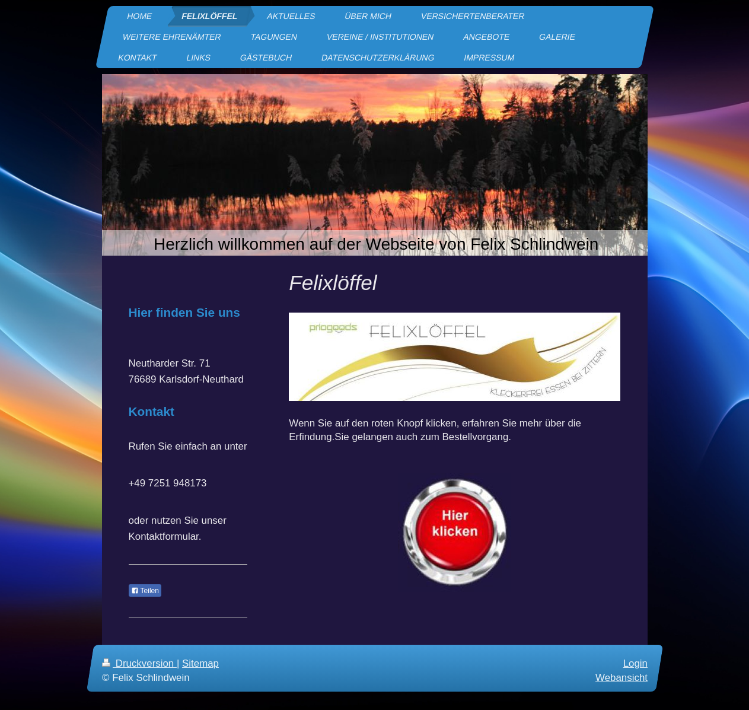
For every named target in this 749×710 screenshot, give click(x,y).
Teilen (145, 591)
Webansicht (621, 677)
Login (635, 663)
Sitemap (200, 663)
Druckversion (139, 663)
